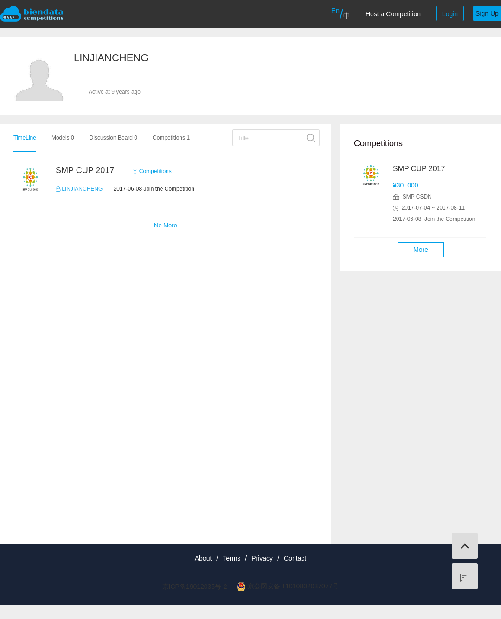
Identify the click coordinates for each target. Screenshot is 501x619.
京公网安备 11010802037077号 (293, 586)
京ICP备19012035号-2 (194, 586)
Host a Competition (393, 14)
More (420, 249)
